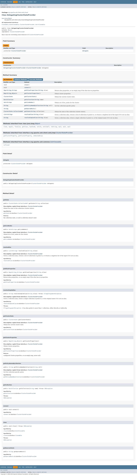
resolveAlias (28, 114)
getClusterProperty (10, 136)
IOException (48, 388)
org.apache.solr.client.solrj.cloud (18, 12)
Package (9, 2)
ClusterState (8, 96)
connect (27, 87)
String (9, 90)
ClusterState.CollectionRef (13, 111)
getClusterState (29, 96)
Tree (23, 2)
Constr (18, 7)
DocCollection (8, 99)
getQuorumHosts (29, 108)
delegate (85, 51)
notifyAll (46, 126)
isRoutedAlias (38, 136)
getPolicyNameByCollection (33, 105)
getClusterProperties (31, 93)
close (26, 85)
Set (5, 102)
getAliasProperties (31, 90)
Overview (3, 2)
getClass (25, 126)
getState (27, 111)
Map (5, 90)
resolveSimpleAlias (31, 117)
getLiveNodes (28, 102)
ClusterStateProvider (27, 24)
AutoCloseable (14, 24)
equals (11, 126)
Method (23, 7)
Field (13, 7)
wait (59, 126)
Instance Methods (20, 79)
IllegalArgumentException (52, 293)
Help (35, 2)
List (5, 114)
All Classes (4, 5)
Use (20, 2)
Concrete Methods (35, 79)
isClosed (6, 145)
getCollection (29, 99)
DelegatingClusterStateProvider (14, 68)
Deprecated (29, 2)
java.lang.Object (7, 18)
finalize (17, 126)
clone (5, 126)
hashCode (32, 126)
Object (10, 30)
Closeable (5, 24)
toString (54, 126)
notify (39, 126)
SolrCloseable (40, 24)
